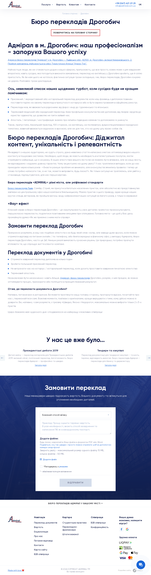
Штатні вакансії (70, 534)
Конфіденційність (99, 527)
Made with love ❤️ (16, 570)
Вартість (61, 4)
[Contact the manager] (140, 564)
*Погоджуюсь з (56, 466)
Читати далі (40, 365)
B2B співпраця (41, 554)
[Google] (127, 529)
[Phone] (125, 3)
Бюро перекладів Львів (20, 188)
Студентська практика (74, 522)
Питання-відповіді (43, 540)
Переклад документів (45, 522)
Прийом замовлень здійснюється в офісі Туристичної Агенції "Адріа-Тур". (47, 63)
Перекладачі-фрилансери (69, 528)
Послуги (46, 4)
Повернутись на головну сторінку (75, 33)
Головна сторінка (69, 13)
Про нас (38, 536)
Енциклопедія (41, 531)
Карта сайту (40, 549)
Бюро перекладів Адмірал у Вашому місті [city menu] (75, 503)
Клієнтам (74, 4)
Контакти (90, 4)
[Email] (125, 6)
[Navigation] (52, 4)
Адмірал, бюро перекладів (75, 278)
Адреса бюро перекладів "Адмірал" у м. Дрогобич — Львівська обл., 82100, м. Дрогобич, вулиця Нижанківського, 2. (70, 60)
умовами (63, 466)
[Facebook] (121, 529)
